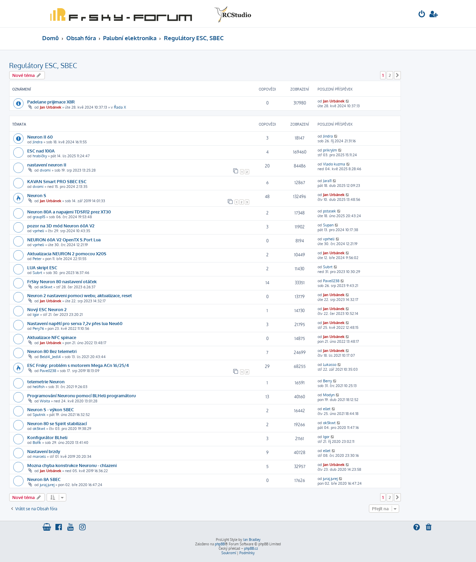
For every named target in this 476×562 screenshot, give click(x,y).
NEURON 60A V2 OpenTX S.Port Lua (64, 239)
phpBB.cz (251, 548)
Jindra (37, 142)
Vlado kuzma (334, 164)
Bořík (37, 442)
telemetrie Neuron (46, 381)
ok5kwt (46, 287)
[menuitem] (422, 14)
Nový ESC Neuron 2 (47, 309)
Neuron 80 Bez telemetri (51, 351)
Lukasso (329, 364)
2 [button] (390, 75)
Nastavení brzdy (43, 451)
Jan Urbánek (50, 107)
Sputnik (39, 414)
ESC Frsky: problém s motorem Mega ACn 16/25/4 (78, 365)
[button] (397, 75)
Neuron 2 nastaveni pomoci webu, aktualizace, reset (79, 295)
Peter (37, 258)
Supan (328, 225)
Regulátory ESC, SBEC (43, 65)
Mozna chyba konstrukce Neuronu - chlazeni (72, 465)
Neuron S (36, 195)
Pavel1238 (331, 280)
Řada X (120, 107)
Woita (45, 401)
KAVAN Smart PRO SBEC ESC (56, 181)
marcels (39, 456)
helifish (39, 386)
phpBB (220, 544)
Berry (327, 381)
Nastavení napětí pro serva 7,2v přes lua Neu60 (74, 323)
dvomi (45, 170)
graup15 (39, 216)
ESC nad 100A (41, 151)
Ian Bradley (251, 539)
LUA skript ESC (42, 267)
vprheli (38, 230)
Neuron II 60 (40, 137)
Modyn (329, 394)
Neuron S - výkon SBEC (50, 409)
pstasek (329, 211)
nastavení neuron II (46, 164)
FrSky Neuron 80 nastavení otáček (62, 281)
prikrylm (330, 150)
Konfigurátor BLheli (47, 437)
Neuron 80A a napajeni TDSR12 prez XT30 (69, 211)
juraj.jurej (47, 484)
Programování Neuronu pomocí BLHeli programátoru (81, 395)
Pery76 (38, 328)
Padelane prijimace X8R (51, 102)
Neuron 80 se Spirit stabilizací (57, 423)
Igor (36, 314)
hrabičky (40, 156)
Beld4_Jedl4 (50, 356)
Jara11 (327, 180)
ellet (326, 408)
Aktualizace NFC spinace (51, 337)
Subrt (37, 272)
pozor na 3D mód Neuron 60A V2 (61, 225)
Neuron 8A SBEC (44, 479)
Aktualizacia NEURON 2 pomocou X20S (66, 253)
